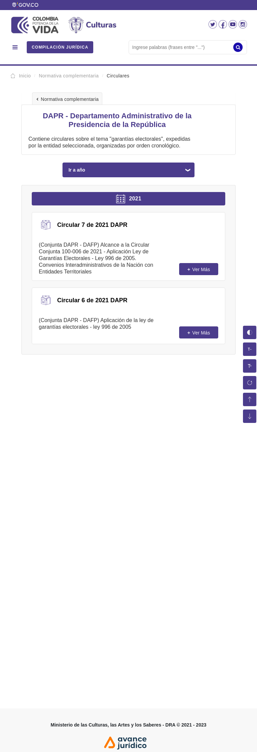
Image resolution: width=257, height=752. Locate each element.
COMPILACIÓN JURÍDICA (60, 47)
